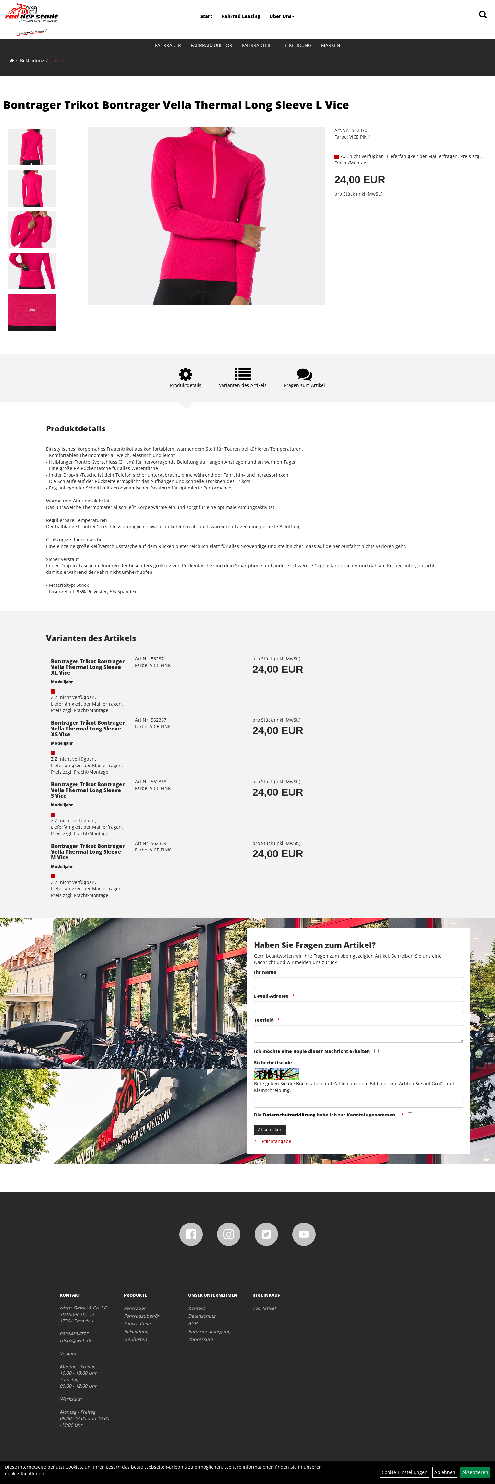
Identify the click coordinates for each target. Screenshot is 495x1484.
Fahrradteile (258, 45)
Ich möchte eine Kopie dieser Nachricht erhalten (312, 1051)
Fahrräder (168, 45)
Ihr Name (265, 972)
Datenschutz (201, 1316)
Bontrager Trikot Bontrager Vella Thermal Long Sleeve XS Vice (88, 728)
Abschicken (270, 1130)
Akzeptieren (475, 1472)
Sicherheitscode (273, 1062)
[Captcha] (359, 1102)
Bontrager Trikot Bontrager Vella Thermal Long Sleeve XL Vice (88, 667)
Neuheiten (135, 1339)
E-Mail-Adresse (271, 996)
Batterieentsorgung (209, 1331)
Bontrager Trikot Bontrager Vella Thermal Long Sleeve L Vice (176, 104)
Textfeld (264, 1020)
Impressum (200, 1339)
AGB (192, 1324)
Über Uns (282, 16)
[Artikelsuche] (483, 15)
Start (206, 16)
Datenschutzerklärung (289, 1115)
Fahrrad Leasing (241, 16)
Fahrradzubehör (211, 45)
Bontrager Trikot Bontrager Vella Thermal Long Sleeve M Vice (88, 851)
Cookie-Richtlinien (24, 1473)
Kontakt (196, 1308)
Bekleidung (297, 45)
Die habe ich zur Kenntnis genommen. (326, 1115)
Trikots (58, 60)
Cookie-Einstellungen (405, 1472)
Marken (330, 45)
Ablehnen (444, 1472)
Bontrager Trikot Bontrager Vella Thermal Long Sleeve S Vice (88, 790)
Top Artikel (264, 1308)
